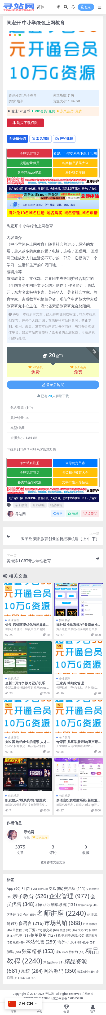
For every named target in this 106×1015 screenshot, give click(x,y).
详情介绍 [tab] (17, 138)
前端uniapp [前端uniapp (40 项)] (87, 905)
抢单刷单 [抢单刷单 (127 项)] (44, 935)
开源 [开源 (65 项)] (35, 930)
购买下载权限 (25, 123)
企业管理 (13, 620)
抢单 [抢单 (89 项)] (22, 935)
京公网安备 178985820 (68, 998)
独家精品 (64, 620)
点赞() (90, 513)
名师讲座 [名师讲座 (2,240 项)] (61, 913)
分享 (57, 513)
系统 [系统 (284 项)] (32, 971)
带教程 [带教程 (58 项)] (20, 930)
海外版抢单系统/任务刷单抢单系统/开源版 (78, 626)
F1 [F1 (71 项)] (27, 888)
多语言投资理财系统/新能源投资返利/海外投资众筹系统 (78, 802)
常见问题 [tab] (40, 138)
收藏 (73, 513)
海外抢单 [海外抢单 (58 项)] (86, 942)
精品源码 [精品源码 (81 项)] (53, 962)
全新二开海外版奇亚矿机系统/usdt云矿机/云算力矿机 (27, 685)
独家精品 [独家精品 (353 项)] (38, 951)
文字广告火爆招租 (75, 482)
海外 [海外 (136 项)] (66, 942)
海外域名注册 (75, 172)
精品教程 (56, 505)
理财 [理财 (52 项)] (62, 952)
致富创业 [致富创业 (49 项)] (86, 972)
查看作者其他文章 (53, 862)
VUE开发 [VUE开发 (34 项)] (40, 889)
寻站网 (16, 514)
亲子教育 (30, 95)
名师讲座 (39, 505)
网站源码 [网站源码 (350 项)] (60, 970)
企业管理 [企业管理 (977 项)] (69, 896)
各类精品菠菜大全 (75, 163)
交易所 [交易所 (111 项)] (74, 888)
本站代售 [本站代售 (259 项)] (41, 942)
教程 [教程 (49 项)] (19, 942)
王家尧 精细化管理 (70, 683)
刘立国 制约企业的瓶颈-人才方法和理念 (26, 743)
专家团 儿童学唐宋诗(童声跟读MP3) (77, 743)
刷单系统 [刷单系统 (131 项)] (64, 904)
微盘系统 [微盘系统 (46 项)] (68, 930)
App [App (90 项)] (14, 888)
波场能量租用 (30, 163)
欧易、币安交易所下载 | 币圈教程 (75, 154)
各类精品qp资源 (29, 172)
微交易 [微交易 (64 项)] (51, 930)
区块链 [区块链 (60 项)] (14, 914)
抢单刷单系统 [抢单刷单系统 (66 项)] (71, 935)
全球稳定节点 (30, 153)
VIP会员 (35, 367)
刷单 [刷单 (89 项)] (42, 904)
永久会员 (78, 367)
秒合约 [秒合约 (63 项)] (76, 952)
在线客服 (87, 994)
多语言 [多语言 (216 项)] (31, 923)
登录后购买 (53, 385)
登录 (86, 7)
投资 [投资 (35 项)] (83, 930)
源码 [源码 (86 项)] (14, 951)
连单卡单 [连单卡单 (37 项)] (27, 978)
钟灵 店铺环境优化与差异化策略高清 (27, 626)
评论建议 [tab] (64, 138)
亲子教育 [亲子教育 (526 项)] (30, 896)
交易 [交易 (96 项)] (56, 888)
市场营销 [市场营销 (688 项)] (63, 923)
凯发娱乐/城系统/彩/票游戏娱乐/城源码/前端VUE (27, 802)
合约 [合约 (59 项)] (29, 914)
